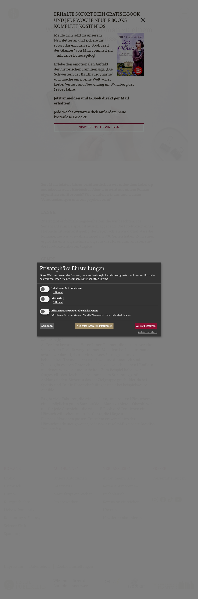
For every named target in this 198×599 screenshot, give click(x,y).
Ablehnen (47, 325)
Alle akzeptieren (146, 325)
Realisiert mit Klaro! (147, 332)
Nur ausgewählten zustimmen (95, 325)
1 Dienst (57, 292)
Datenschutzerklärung (94, 279)
